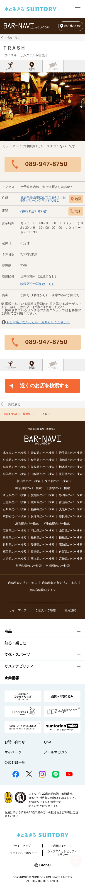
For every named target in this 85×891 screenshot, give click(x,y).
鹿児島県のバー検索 (28, 565)
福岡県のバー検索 (14, 551)
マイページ (13, 752)
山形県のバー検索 (71, 460)
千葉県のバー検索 (58, 488)
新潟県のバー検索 (28, 481)
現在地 (72, 26)
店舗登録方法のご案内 (22, 583)
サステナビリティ (19, 666)
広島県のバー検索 (14, 530)
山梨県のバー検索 (42, 474)
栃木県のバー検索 (71, 467)
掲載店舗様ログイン (42, 590)
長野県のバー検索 (71, 474)
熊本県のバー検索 (42, 558)
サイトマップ (18, 610)
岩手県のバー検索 (71, 452)
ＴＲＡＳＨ (13, 48)
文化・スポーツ (17, 655)
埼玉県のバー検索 (14, 495)
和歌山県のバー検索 (56, 523)
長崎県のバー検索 (42, 551)
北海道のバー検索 (14, 452)
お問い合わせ (15, 742)
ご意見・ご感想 (45, 610)
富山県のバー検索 (71, 502)
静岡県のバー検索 (71, 495)
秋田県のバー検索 (42, 460)
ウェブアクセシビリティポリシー (62, 853)
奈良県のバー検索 (71, 516)
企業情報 (12, 678)
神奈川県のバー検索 (28, 488)
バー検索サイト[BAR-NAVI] (26, 26)
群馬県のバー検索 (14, 474)
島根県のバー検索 (42, 537)
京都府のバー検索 (14, 516)
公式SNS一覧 (15, 762)
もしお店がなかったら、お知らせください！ (38, 322)
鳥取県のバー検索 (14, 537)
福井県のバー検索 (42, 509)
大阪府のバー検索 (71, 509)
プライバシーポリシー (23, 853)
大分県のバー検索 (14, 558)
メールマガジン (56, 752)
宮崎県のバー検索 (71, 558)
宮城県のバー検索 (14, 460)
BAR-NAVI (11, 414)
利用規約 (70, 610)
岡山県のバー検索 (42, 530)
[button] (81, 106)
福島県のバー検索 (14, 467)
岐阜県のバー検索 (42, 502)
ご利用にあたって (61, 845)
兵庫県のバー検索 (42, 516)
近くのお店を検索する (44, 385)
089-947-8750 (46, 163)
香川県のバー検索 (14, 544)
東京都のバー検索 (56, 481)
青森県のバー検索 (42, 452)
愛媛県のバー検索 (42, 544)
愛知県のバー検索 (42, 495)
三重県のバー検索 (14, 502)
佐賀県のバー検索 (71, 551)
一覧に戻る (13, 38)
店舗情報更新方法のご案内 (59, 583)
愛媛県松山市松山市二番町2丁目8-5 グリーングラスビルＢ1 (43, 199)
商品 (8, 631)
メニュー (10, 69)
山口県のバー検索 (71, 530)
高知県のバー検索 (71, 544)
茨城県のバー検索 (42, 467)
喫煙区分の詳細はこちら (37, 284)
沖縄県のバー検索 (58, 565)
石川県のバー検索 (14, 509)
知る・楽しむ (15, 643)
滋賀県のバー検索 (27, 523)
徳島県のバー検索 (71, 537)
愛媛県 (27, 414)
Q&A (47, 742)
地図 (31, 69)
